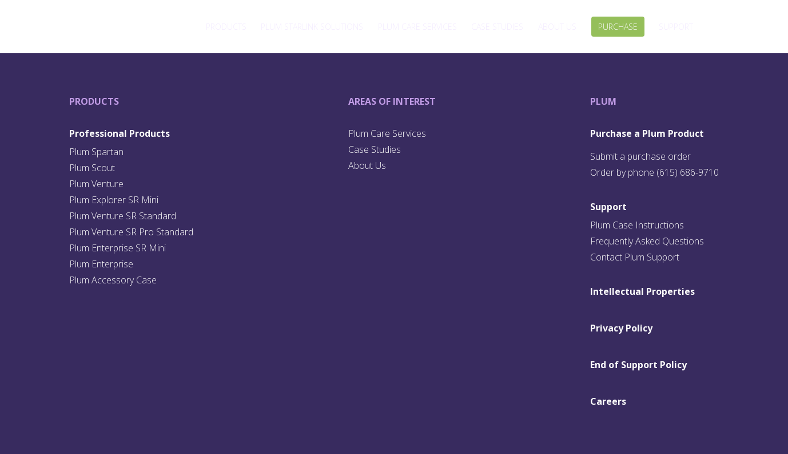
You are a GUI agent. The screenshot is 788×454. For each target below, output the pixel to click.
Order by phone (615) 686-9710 (654, 172)
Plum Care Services (417, 26)
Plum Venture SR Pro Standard (131, 232)
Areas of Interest (392, 101)
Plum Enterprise (101, 264)
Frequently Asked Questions (647, 241)
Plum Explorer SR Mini (113, 200)
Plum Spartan (96, 151)
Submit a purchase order (640, 156)
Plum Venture (96, 183)
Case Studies (497, 26)
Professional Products (119, 133)
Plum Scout (92, 167)
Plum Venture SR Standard (122, 216)
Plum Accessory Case (113, 280)
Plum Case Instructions (637, 225)
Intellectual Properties (642, 291)
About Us (557, 26)
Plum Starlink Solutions (312, 26)
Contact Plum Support (634, 257)
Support (676, 26)
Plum (603, 101)
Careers (608, 401)
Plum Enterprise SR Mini (117, 248)
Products (226, 26)
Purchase (618, 26)
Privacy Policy (621, 328)
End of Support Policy (638, 364)
